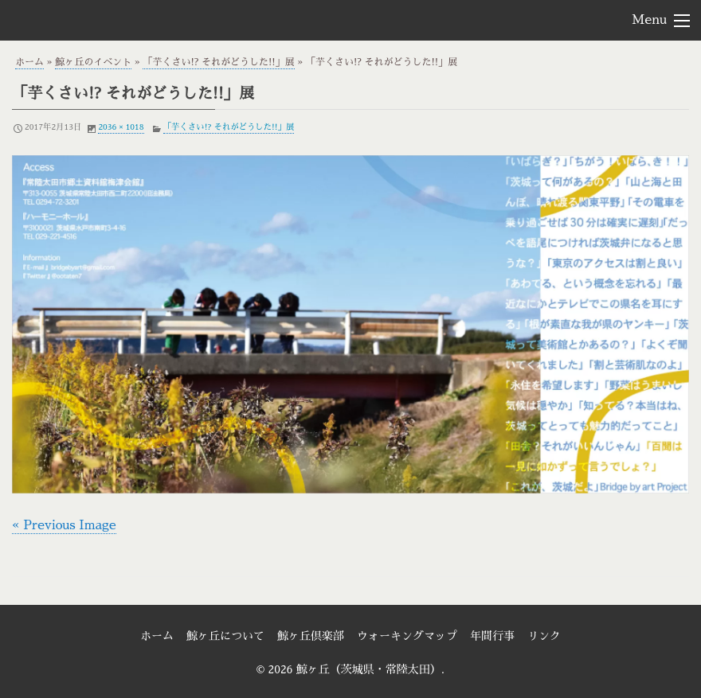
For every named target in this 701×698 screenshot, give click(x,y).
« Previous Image (64, 525)
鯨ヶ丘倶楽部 (310, 635)
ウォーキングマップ (407, 635)
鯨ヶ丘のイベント (93, 62)
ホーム (29, 62)
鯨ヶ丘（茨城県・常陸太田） (100, 19)
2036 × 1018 (120, 127)
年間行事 (492, 635)
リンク (544, 635)
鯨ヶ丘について (225, 635)
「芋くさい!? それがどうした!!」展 (218, 62)
